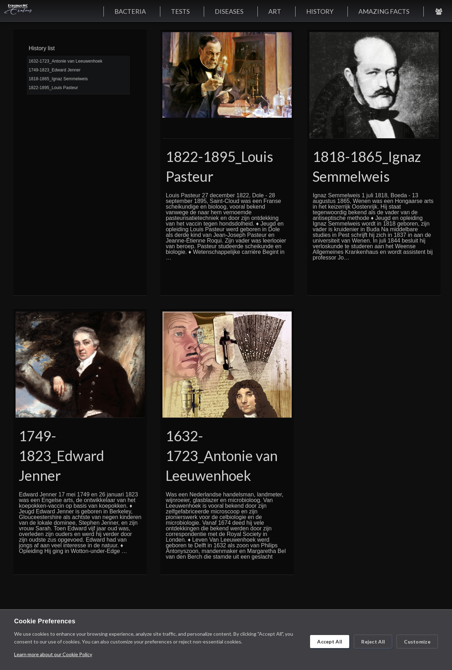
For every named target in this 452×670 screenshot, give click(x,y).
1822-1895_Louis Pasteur (53, 87)
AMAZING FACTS (383, 11)
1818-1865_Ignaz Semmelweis (58, 78)
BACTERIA (130, 11)
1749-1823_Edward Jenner (55, 70)
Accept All (329, 642)
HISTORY (319, 11)
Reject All (373, 642)
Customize (417, 642)
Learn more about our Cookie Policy (53, 654)
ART (274, 11)
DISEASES (229, 11)
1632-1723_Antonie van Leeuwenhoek (65, 61)
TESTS (180, 11)
